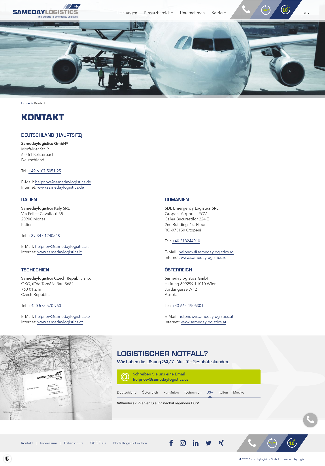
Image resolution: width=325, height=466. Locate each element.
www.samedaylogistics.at (203, 322)
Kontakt (27, 443)
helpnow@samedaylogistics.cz (62, 316)
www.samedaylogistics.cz (60, 322)
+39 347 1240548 (44, 235)
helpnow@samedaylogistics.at (206, 316)
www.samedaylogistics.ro (204, 257)
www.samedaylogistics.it (59, 252)
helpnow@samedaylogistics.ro (206, 252)
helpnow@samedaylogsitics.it (62, 246)
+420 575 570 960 (44, 305)
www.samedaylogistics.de (60, 187)
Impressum (48, 443)
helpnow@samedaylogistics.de (63, 181)
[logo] (47, 11)
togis (301, 458)
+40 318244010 (186, 241)
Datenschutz (73, 443)
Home (25, 103)
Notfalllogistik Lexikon (130, 443)
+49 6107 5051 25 (44, 171)
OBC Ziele (98, 443)
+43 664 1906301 (187, 305)
